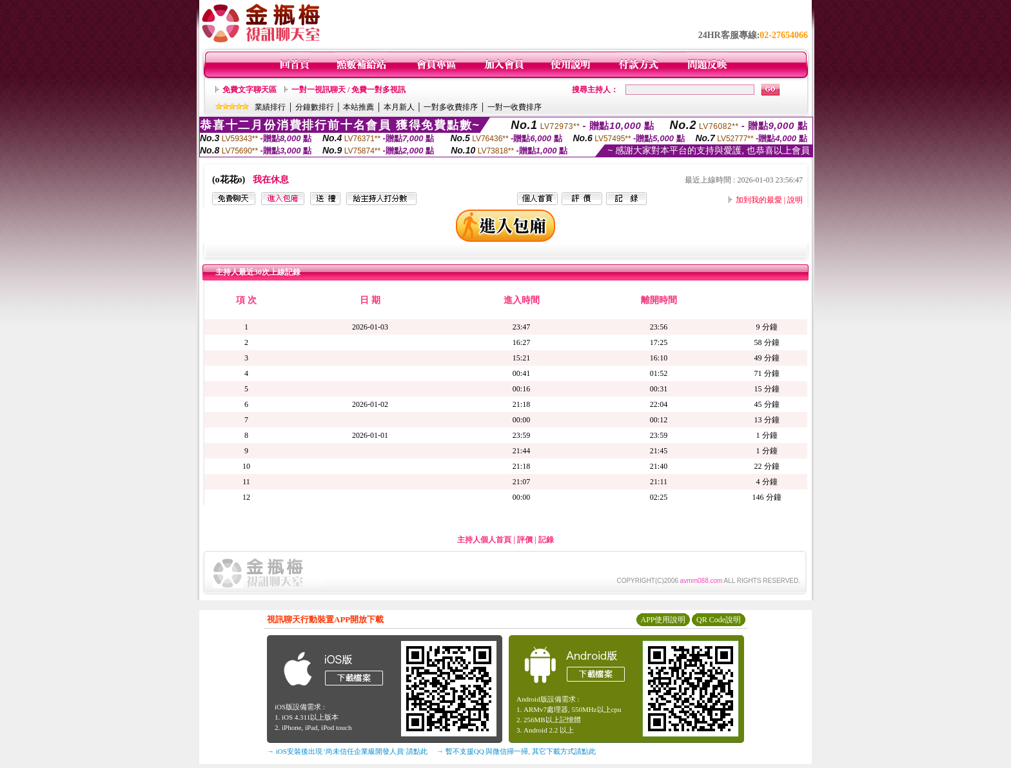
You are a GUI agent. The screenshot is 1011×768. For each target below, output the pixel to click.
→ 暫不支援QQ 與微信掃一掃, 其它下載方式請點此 (516, 751)
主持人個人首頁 (484, 539)
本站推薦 (358, 107)
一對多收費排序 (451, 107)
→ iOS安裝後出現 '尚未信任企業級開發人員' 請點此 (347, 751)
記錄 (546, 539)
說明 (795, 199)
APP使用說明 (662, 619)
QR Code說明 (718, 619)
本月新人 (399, 107)
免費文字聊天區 (249, 89)
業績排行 (270, 107)
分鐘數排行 (314, 107)
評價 (525, 539)
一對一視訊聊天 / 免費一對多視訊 (348, 89)
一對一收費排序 (514, 107)
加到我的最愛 (759, 199)
